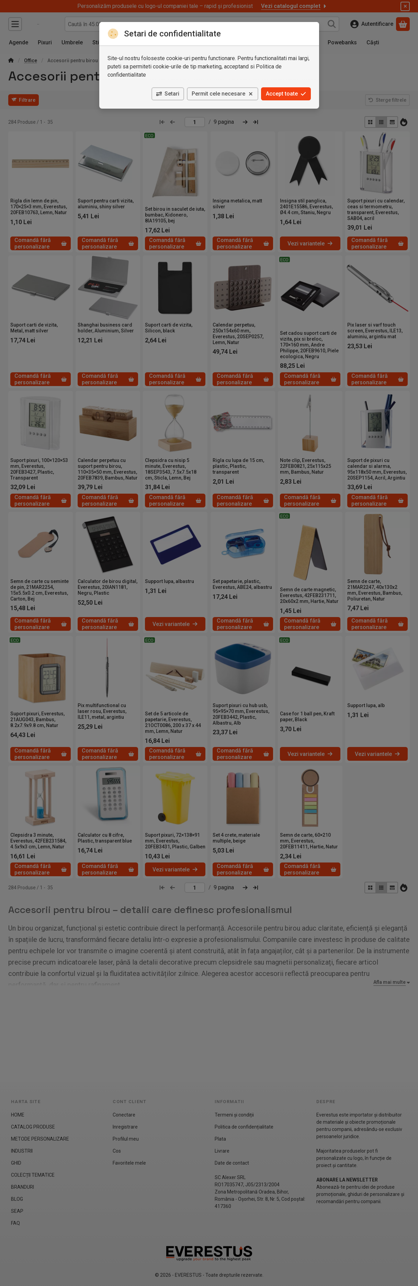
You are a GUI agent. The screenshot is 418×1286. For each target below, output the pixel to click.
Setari (167, 93)
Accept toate (286, 93)
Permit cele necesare (222, 93)
